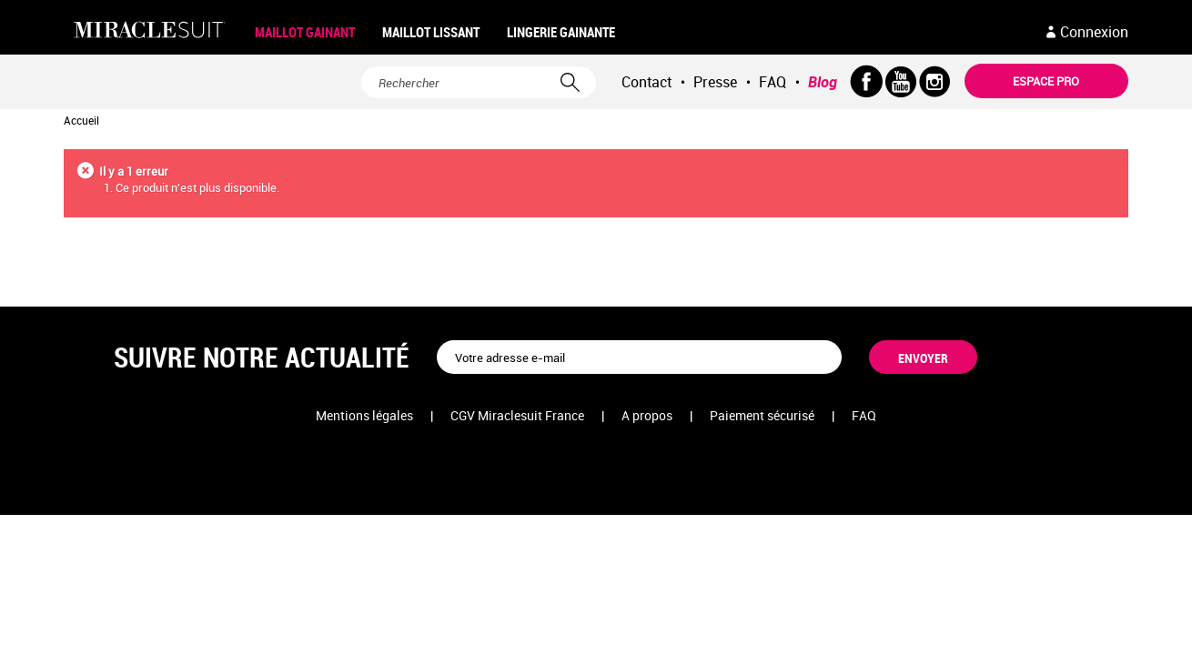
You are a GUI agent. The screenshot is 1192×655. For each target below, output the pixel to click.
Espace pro (1046, 81)
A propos (646, 415)
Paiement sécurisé (762, 415)
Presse (715, 82)
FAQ (772, 82)
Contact (646, 82)
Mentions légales (364, 415)
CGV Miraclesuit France (517, 415)
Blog (822, 82)
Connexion (1094, 32)
